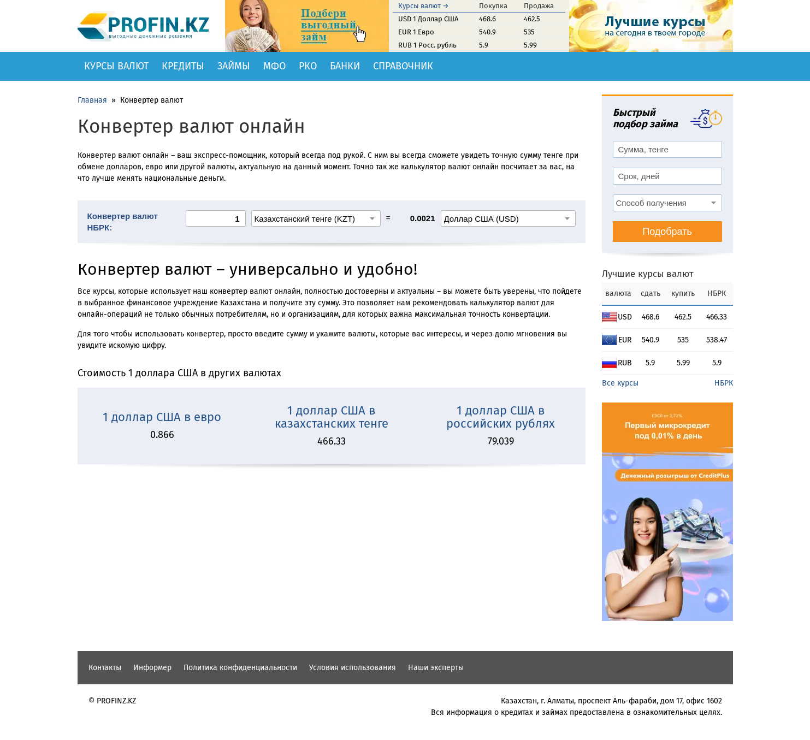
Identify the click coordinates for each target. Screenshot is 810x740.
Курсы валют (116, 66)
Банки (345, 66)
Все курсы (620, 383)
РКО (308, 66)
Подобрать (667, 231)
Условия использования (352, 667)
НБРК (723, 383)
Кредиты (183, 66)
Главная (92, 100)
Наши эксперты (436, 667)
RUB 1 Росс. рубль (427, 45)
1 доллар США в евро (162, 417)
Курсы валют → (423, 6)
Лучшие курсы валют (648, 274)
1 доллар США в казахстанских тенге (331, 417)
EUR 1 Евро (416, 32)
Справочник (403, 66)
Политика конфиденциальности (240, 667)
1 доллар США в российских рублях (500, 417)
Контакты (104, 667)
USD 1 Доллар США (428, 19)
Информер (152, 667)
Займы (233, 66)
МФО (274, 66)
